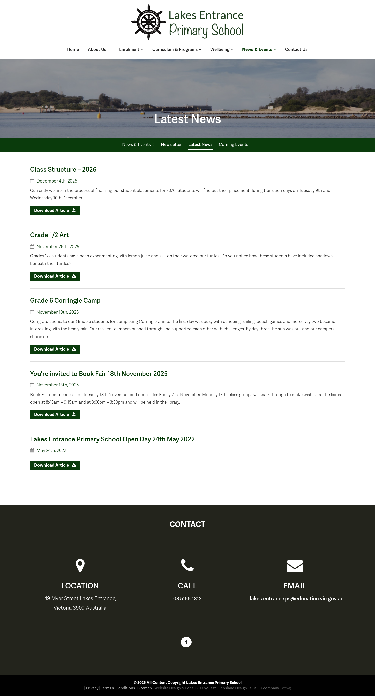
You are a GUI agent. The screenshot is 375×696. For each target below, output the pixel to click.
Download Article (55, 210)
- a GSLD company (269, 688)
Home (73, 49)
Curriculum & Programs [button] (176, 49)
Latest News (200, 144)
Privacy (92, 688)
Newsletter (171, 144)
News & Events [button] (259, 49)
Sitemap (144, 688)
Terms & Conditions (118, 688)
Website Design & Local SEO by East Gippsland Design (200, 688)
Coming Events (233, 144)
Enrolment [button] (131, 49)
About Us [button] (99, 49)
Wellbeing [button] (221, 49)
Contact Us (296, 49)
